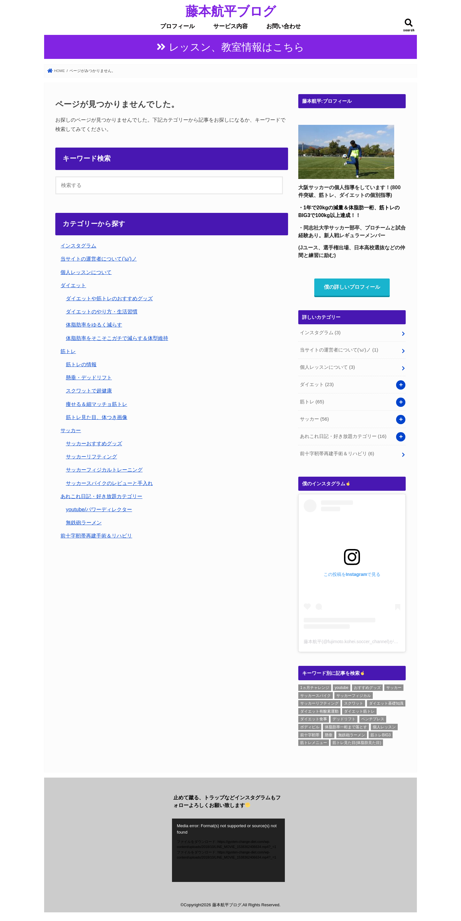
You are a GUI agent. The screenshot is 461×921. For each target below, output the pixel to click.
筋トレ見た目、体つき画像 (96, 417)
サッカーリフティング (91, 457)
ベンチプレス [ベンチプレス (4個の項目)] (372, 717)
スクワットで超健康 (89, 391)
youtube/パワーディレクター (99, 510)
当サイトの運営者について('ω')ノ (98, 259)
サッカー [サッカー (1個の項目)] (394, 685)
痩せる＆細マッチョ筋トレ (96, 404)
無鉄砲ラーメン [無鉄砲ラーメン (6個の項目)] (351, 733)
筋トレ (68, 351)
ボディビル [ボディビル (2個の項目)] (309, 725)
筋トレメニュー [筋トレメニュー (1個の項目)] (313, 741)
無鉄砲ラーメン (84, 523)
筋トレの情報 (81, 365)
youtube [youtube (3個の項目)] (341, 685)
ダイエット (73, 285)
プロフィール (177, 26)
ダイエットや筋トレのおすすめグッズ (109, 299)
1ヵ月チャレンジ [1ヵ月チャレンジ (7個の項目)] (314, 685)
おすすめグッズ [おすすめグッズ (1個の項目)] (367, 685)
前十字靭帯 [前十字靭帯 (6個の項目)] (309, 733)
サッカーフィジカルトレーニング (104, 470)
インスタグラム (78, 246)
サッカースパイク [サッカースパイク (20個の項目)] (315, 693)
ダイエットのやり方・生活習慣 (101, 312)
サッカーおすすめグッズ (94, 444)
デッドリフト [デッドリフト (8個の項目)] (344, 717)
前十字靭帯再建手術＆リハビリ (96, 536)
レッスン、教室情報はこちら (236, 47)
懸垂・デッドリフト (89, 378)
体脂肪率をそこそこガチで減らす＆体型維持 (117, 338)
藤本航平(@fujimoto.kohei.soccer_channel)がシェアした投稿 (364, 639)
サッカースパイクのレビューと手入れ (109, 483)
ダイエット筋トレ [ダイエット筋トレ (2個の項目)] (359, 709)
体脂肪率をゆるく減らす (94, 325)
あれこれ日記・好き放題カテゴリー (101, 496)
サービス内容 (230, 26)
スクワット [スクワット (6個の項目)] (353, 701)
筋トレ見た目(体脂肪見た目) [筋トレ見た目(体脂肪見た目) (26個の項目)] (356, 741)
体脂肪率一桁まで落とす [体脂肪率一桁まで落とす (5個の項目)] (346, 725)
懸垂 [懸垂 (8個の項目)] (328, 733)
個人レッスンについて (86, 272)
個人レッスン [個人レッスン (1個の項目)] (384, 725)
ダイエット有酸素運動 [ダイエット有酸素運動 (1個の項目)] (319, 709)
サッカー (70, 430)
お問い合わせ (283, 26)
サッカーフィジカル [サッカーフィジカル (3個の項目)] (353, 693)
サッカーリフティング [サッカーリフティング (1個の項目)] (319, 701)
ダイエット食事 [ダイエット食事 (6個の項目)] (313, 717)
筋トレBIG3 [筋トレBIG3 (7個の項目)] (381, 733)
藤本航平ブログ (230, 10)
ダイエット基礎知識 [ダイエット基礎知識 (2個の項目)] (386, 701)
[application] (228, 848)
